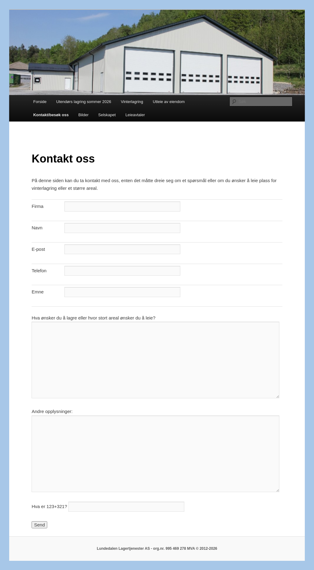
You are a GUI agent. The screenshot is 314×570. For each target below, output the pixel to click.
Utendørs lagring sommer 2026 (83, 101)
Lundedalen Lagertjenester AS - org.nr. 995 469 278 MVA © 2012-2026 (157, 548)
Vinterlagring (132, 101)
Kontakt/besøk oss (51, 115)
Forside (39, 101)
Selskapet (107, 115)
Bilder (83, 115)
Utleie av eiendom (169, 101)
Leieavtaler (135, 115)
